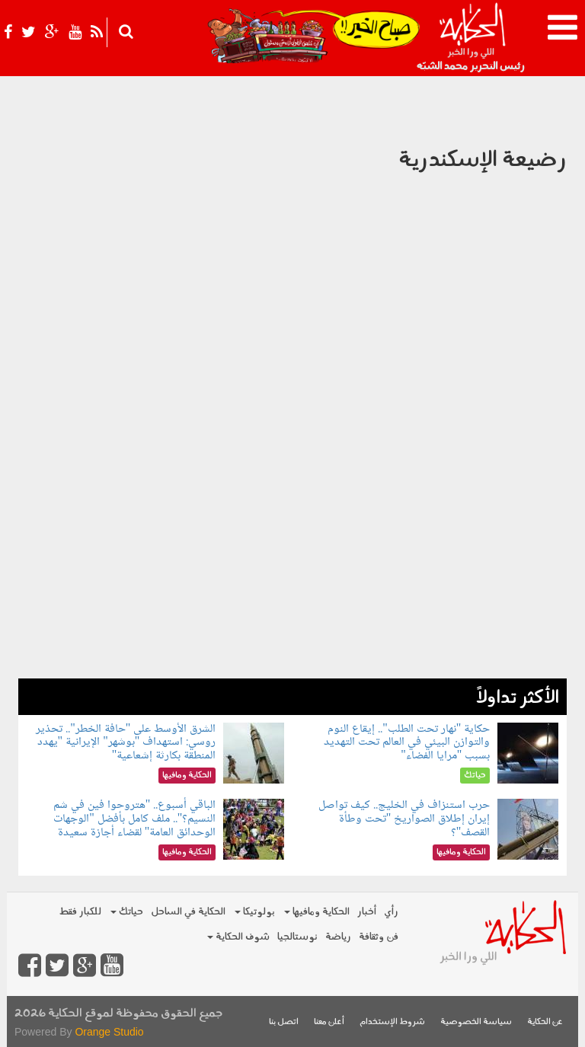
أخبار (366, 912)
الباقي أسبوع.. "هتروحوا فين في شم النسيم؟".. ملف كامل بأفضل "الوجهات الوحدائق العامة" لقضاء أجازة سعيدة (134, 818)
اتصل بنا (284, 1022)
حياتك (126, 912)
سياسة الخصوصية (476, 1022)
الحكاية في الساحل (188, 912)
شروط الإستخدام (392, 1022)
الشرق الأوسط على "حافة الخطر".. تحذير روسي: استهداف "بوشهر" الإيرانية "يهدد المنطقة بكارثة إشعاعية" (126, 742)
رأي (391, 912)
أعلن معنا (329, 1022)
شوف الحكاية (238, 937)
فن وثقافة (378, 937)
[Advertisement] (292, 571)
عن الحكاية (545, 1022)
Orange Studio (109, 1032)
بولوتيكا (255, 912)
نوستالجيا (297, 937)
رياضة (338, 937)
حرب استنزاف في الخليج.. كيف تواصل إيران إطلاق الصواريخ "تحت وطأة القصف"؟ (404, 818)
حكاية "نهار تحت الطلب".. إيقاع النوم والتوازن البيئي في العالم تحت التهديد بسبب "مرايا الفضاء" (407, 742)
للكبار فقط (80, 912)
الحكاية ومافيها (317, 912)
